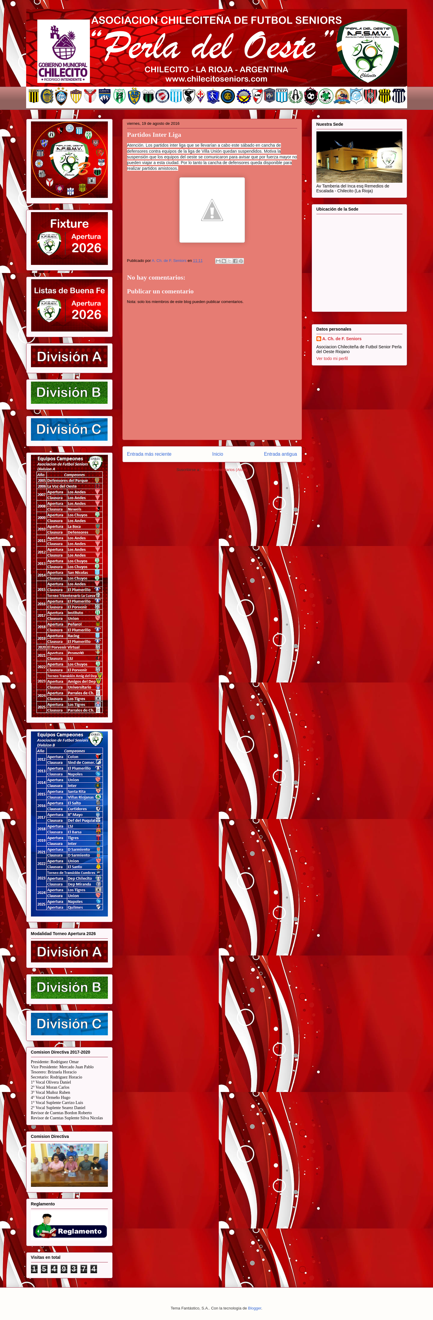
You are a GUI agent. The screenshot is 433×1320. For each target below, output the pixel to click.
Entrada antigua (280, 454)
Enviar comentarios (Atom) (224, 469)
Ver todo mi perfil (332, 358)
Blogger (254, 1308)
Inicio (217, 454)
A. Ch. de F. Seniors (342, 338)
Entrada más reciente (149, 454)
